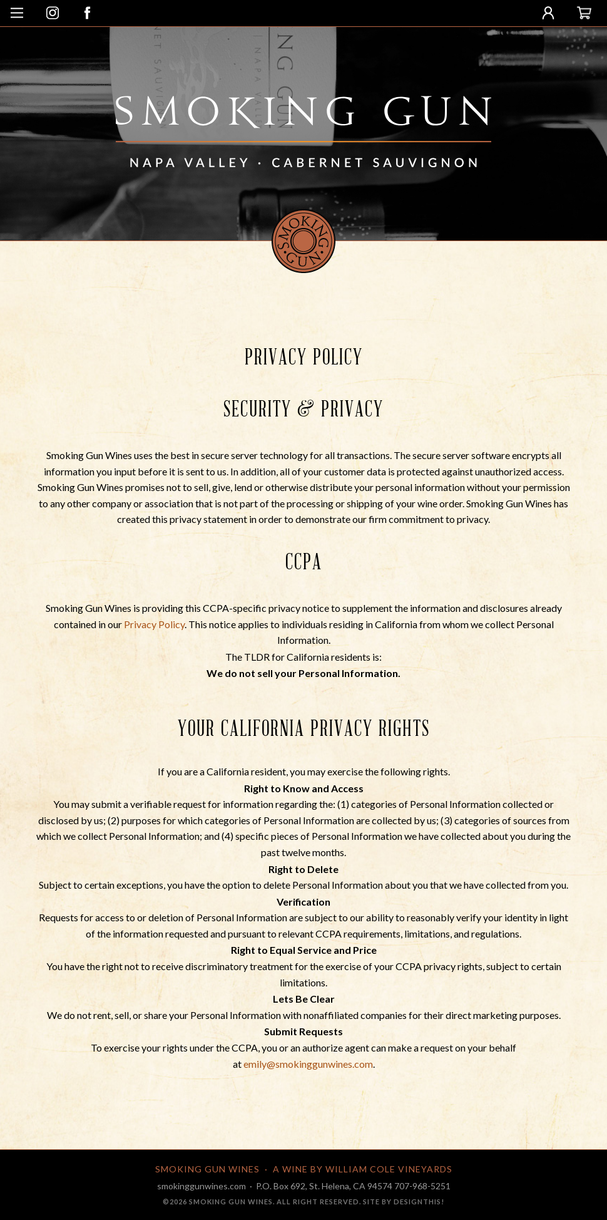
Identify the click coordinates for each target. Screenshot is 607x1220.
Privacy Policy (154, 624)
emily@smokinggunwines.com (308, 1064)
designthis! (419, 1201)
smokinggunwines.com (201, 1186)
